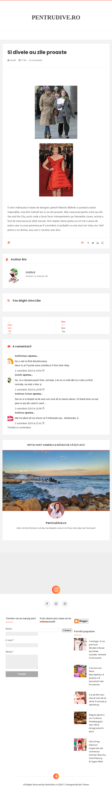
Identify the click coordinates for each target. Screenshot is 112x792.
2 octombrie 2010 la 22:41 (28, 423)
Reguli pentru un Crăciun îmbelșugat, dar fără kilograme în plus (97, 722)
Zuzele (19, 374)
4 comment (35, 60)
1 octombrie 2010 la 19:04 (28, 370)
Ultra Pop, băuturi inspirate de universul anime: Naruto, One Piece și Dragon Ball (97, 750)
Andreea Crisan (24, 393)
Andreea (20, 412)
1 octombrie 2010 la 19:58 (28, 389)
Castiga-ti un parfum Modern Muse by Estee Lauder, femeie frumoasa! (97, 648)
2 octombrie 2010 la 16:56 (28, 408)
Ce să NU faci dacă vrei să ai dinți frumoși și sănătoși (97, 698)
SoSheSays (21, 356)
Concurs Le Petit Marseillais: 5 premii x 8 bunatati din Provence (96, 675)
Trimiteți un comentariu (19, 427)
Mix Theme (83, 783)
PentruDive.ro (56, 17)
